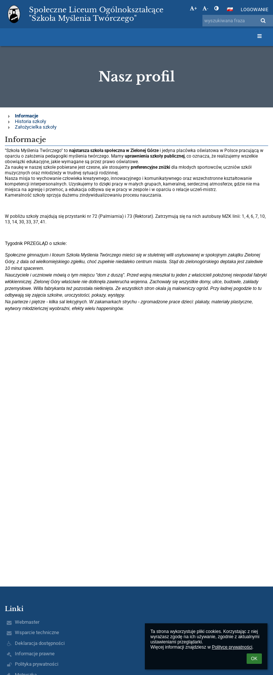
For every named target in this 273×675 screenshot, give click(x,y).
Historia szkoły (30, 121)
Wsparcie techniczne (37, 632)
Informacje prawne (35, 653)
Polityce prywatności (232, 647)
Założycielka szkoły (35, 127)
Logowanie (254, 9)
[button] (229, 9)
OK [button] (254, 658)
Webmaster (27, 622)
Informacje (26, 116)
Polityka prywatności (36, 664)
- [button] (205, 8)
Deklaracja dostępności (40, 643)
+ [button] (193, 8)
